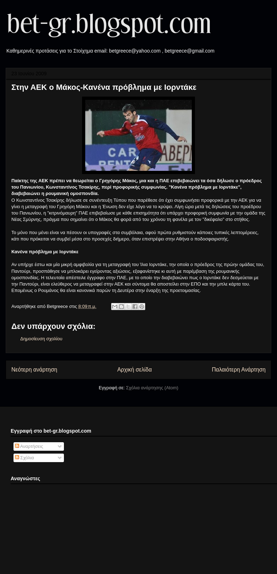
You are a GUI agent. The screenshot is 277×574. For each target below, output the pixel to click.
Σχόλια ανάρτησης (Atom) (152, 387)
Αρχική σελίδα (134, 370)
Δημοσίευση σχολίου (41, 338)
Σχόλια (24, 457)
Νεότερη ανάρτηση (34, 370)
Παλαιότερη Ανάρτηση (239, 370)
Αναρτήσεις (29, 446)
